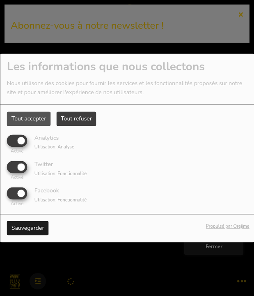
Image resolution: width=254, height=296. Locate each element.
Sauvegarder (27, 228)
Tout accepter (28, 119)
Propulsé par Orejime (227, 227)
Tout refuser (76, 119)
